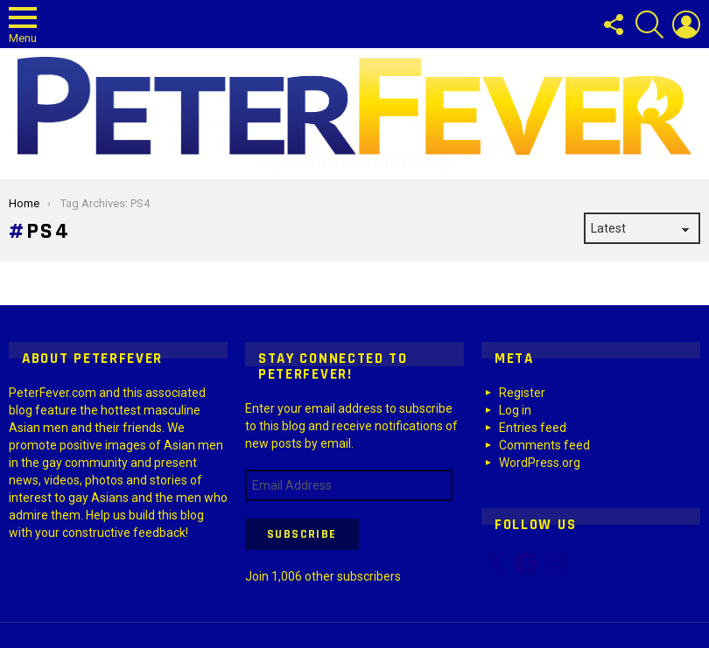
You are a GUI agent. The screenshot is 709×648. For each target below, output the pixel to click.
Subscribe (302, 534)
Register (522, 393)
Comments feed (544, 445)
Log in (515, 410)
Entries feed (532, 428)
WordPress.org (539, 463)
